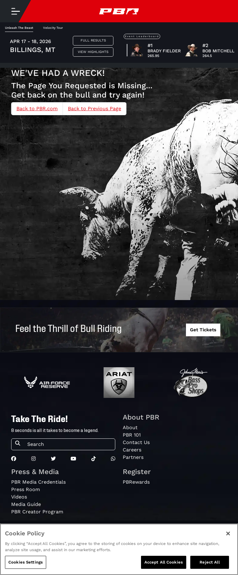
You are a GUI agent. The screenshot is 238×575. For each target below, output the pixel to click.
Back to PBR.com (37, 108)
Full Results (93, 40)
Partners (133, 457)
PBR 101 (132, 435)
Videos (19, 497)
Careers (132, 450)
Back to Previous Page (94, 108)
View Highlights (93, 52)
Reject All (209, 562)
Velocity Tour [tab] (53, 27)
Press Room (25, 489)
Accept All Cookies (163, 562)
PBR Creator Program (37, 512)
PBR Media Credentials (38, 482)
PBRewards (136, 482)
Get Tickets (203, 330)
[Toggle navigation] (15, 11)
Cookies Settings (25, 562)
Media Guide (26, 504)
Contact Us (136, 442)
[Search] (69, 444)
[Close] (228, 534)
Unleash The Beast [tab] (19, 27)
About (130, 427)
